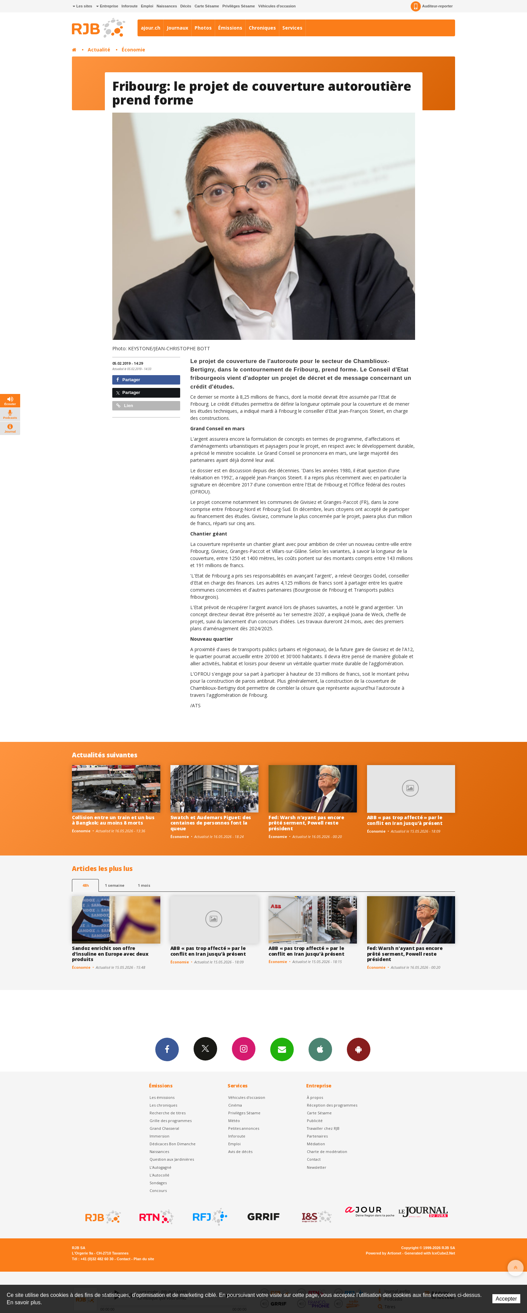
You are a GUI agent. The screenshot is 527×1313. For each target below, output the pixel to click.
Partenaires (317, 1136)
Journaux (177, 28)
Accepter (506, 1299)
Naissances (167, 6)
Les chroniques (163, 1105)
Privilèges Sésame (238, 6)
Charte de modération (327, 1151)
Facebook (167, 1049)
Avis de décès (240, 1151)
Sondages (158, 1183)
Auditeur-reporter (432, 6)
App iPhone (320, 1049)
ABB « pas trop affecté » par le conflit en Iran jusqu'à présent (405, 820)
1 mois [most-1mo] (144, 885)
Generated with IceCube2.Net (430, 1253)
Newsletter (316, 1167)
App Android (358, 1049)
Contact (314, 1159)
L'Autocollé (159, 1175)
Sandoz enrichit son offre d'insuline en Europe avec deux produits (110, 954)
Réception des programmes (332, 1105)
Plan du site (143, 1259)
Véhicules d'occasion (276, 6)
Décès (185, 6)
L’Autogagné (160, 1167)
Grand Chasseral (164, 1128)
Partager (128, 379)
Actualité (99, 49)
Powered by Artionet (383, 1253)
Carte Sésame (207, 6)
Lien (124, 405)
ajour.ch (150, 28)
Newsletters (282, 1049)
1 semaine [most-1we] (114, 885)
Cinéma (235, 1105)
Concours (158, 1190)
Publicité (315, 1120)
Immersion (159, 1136)
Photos (203, 28)
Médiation (316, 1144)
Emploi (147, 6)
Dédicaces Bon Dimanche (173, 1144)
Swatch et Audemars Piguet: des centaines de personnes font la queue (210, 823)
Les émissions (162, 1097)
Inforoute (130, 6)
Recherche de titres (168, 1113)
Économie (133, 49)
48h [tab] (85, 885)
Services (292, 28)
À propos (315, 1097)
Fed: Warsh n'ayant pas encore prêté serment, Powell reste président (306, 823)
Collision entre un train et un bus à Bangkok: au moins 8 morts (113, 820)
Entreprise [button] (107, 6)
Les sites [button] (82, 6)
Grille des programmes (171, 1120)
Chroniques (262, 28)
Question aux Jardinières (172, 1159)
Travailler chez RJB (323, 1128)
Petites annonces (243, 1128)
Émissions (230, 28)
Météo (234, 1120)
